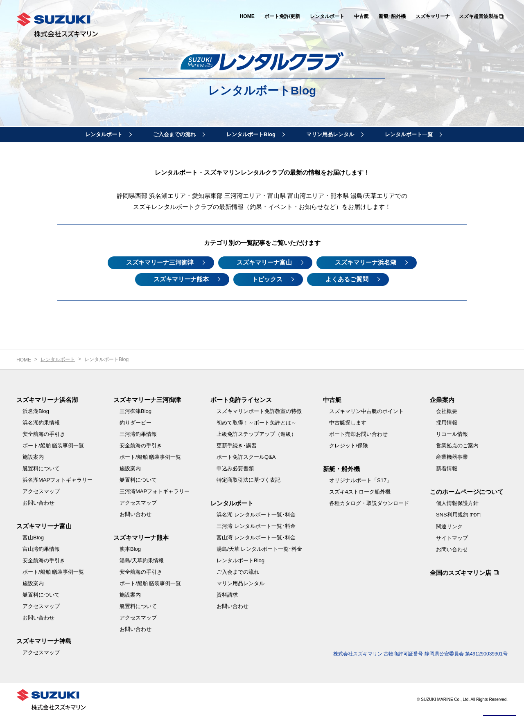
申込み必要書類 (235, 468)
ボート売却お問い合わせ (358, 434)
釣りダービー (135, 423)
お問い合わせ (38, 503)
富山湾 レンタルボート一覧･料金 (256, 537)
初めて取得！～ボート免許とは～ (256, 423)
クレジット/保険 (348, 445)
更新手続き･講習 (237, 445)
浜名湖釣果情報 (41, 423)
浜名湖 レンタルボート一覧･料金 (256, 515)
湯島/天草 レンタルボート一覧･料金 (259, 549)
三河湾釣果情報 (138, 434)
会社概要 (446, 411)
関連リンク (449, 526)
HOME (247, 16)
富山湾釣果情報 (41, 549)
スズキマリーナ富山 (264, 262)
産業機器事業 (452, 457)
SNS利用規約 (458, 515)
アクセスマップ (41, 491)
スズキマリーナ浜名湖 (365, 262)
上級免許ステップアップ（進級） (256, 434)
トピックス (267, 279)
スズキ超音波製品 (478, 16)
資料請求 (227, 595)
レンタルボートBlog (251, 134)
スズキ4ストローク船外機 (360, 492)
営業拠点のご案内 (457, 445)
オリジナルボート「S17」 (360, 480)
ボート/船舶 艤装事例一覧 (53, 445)
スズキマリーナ (433, 16)
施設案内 (33, 457)
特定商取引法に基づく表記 (248, 480)
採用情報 (446, 423)
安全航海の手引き (44, 434)
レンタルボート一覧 (409, 134)
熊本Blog (130, 549)
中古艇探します (347, 423)
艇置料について (41, 468)
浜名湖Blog (36, 411)
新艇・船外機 (341, 468)
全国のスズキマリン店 (460, 572)
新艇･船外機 (392, 16)
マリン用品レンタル (330, 134)
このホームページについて (467, 491)
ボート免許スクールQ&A (246, 457)
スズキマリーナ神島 (44, 640)
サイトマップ (452, 538)
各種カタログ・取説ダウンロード (369, 503)
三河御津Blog (135, 411)
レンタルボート (327, 16)
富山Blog (33, 537)
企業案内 (442, 399)
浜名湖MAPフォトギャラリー (58, 480)
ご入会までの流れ (174, 134)
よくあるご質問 (346, 279)
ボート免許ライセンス (241, 399)
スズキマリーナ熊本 (181, 279)
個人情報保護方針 (457, 503)
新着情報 (446, 468)
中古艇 (361, 16)
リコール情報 (452, 434)
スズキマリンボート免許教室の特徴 (259, 411)
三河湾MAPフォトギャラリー (155, 491)
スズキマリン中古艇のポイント (366, 411)
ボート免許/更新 (282, 16)
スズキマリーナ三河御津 (160, 262)
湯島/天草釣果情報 (142, 560)
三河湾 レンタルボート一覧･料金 (256, 526)
